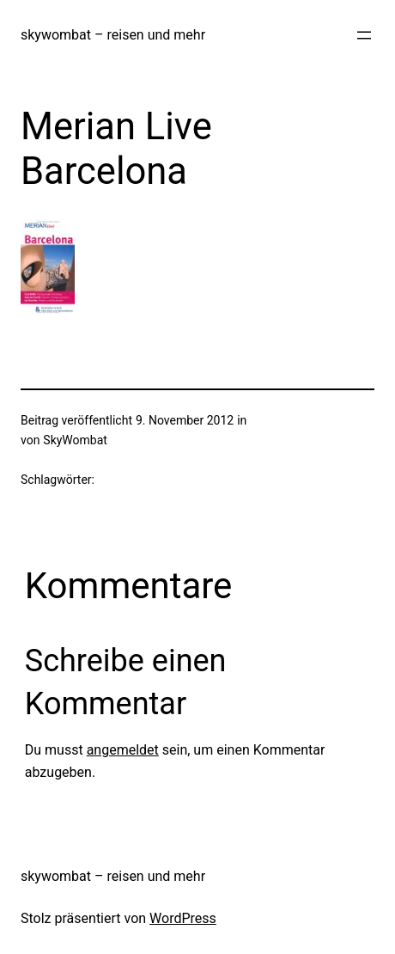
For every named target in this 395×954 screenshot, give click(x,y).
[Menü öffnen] (364, 35)
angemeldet (123, 750)
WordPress (182, 918)
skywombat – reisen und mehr (113, 35)
